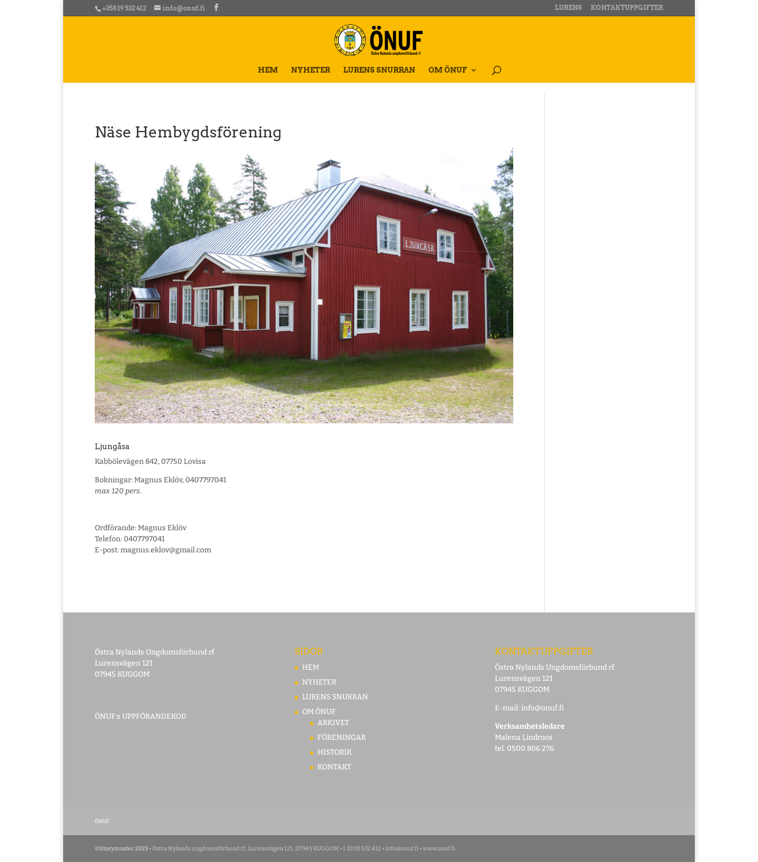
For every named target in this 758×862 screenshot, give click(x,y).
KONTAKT (334, 766)
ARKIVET (333, 722)
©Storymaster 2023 (121, 848)
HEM (268, 70)
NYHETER (310, 70)
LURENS (568, 8)
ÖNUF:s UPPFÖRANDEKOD (140, 716)
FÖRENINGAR (341, 737)
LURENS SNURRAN (379, 70)
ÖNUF (102, 821)
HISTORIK (334, 752)
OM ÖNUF (447, 70)
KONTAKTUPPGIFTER (627, 8)
